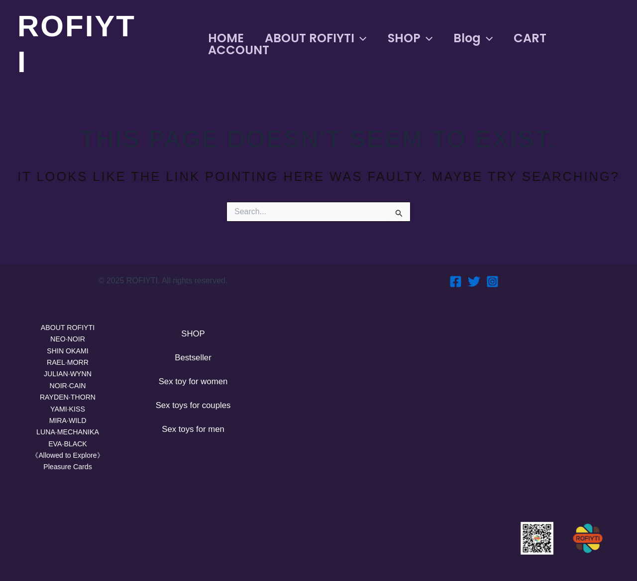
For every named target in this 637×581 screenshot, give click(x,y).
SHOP (414, 38)
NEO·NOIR (67, 331)
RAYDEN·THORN (68, 393)
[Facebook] (455, 272)
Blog (480, 38)
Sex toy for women (193, 377)
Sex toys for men (192, 428)
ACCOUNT (236, 50)
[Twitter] (474, 272)
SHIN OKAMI (68, 343)
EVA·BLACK (67, 442)
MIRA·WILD (67, 417)
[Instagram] (492, 272)
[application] (361, 38)
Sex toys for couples (193, 403)
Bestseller (192, 351)
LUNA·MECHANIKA (67, 429)
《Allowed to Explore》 (67, 454)
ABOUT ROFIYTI (316, 38)
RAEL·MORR (67, 355)
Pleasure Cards (67, 466)
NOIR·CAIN (67, 380)
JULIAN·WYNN (67, 368)
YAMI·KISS (67, 405)
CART (540, 38)
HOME (224, 38)
